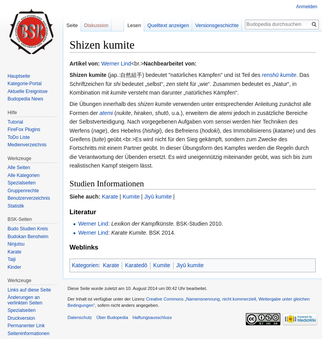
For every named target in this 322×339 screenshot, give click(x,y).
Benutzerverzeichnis (28, 198)
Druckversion (21, 318)
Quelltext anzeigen (168, 25)
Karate (110, 196)
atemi (106, 113)
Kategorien (85, 265)
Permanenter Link (26, 325)
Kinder (14, 267)
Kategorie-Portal (24, 83)
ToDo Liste (18, 137)
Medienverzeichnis (26, 145)
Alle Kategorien (23, 175)
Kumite (131, 196)
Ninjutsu (15, 244)
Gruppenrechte (23, 190)
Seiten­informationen (28, 333)
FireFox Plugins (23, 129)
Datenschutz (80, 317)
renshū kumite (279, 75)
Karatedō (136, 265)
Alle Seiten (18, 167)
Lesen (134, 25)
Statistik (15, 206)
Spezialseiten (21, 183)
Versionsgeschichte (216, 25)
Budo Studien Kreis (27, 228)
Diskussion (96, 25)
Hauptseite (18, 76)
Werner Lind (116, 63)
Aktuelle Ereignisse (27, 91)
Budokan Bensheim (27, 236)
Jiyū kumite (158, 196)
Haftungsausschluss (152, 317)
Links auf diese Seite (29, 290)
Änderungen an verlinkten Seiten (24, 300)
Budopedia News (25, 99)
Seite (72, 25)
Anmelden (306, 6)
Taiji (11, 259)
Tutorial (15, 122)
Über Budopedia (112, 317)
